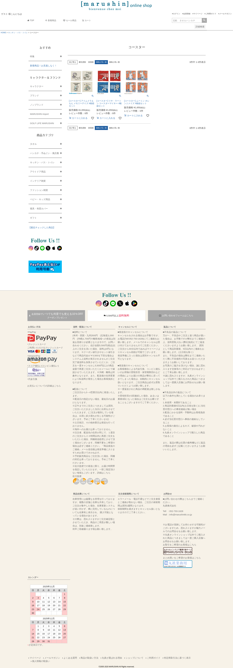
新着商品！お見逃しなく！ (43, 65)
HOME (3, 33)
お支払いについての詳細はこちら (44, 385)
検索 (204, 20)
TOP (30, 20)
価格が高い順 (114, 62)
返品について (169, 327)
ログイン (176, 14)
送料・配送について (82, 327)
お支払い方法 (34, 327)
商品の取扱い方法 (89, 658)
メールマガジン (225, 14)
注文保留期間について (128, 494)
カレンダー (33, 577)
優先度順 (82, 62)
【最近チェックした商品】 (42, 227)
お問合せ (167, 494)
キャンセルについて (127, 327)
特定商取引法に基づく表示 (177, 658)
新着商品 (50, 20)
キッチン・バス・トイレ (18, 33)
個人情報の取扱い (41, 661)
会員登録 (186, 14)
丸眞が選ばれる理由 (112, 658)
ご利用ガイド (211, 14)
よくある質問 (70, 658)
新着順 (91, 62)
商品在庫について (81, 494)
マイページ (197, 14)
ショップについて (134, 658)
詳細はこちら (103, 472)
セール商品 (69, 20)
